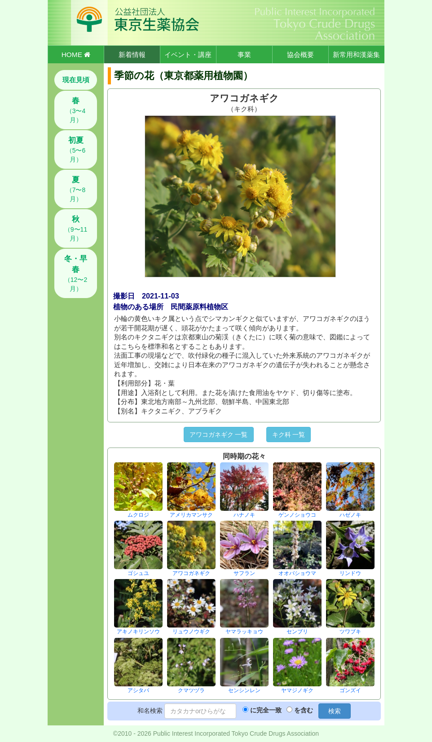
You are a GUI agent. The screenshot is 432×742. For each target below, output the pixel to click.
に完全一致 (266, 710)
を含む (303, 710)
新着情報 (132, 54)
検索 (334, 711)
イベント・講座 (188, 54)
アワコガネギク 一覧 (219, 434)
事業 (244, 54)
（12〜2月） (75, 273)
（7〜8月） (76, 189)
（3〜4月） (76, 110)
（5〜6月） (76, 149)
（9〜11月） (75, 228)
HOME (76, 54)
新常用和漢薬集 (356, 54)
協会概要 (300, 54)
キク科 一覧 (288, 434)
